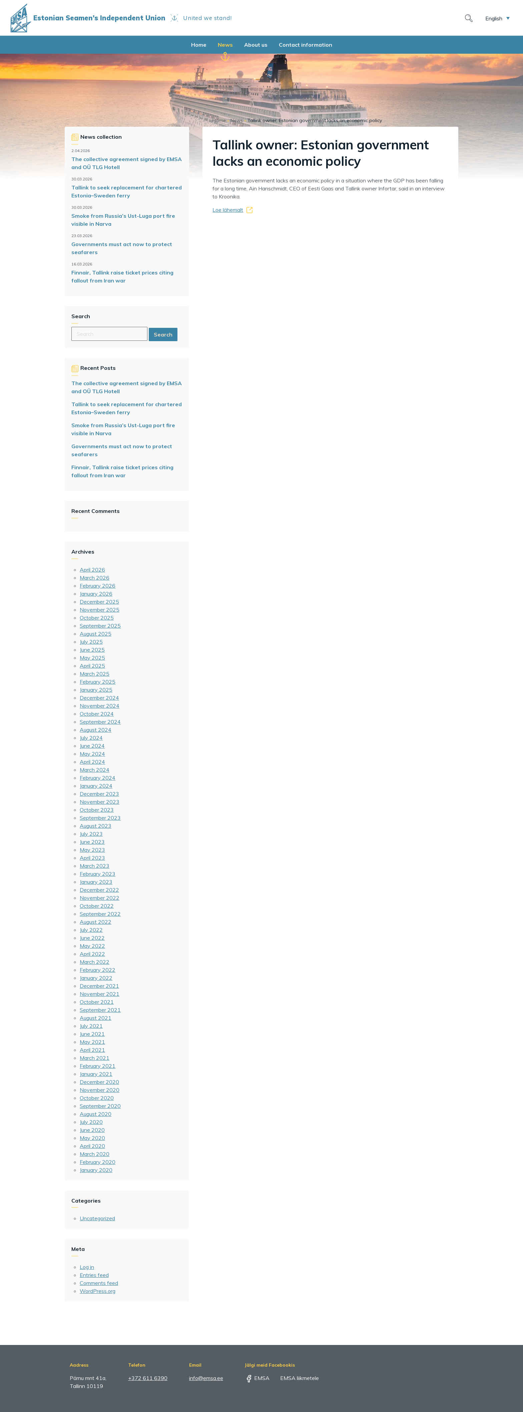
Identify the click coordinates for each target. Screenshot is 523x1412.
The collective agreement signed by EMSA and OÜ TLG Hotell (126, 163)
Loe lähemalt (227, 209)
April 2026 (92, 569)
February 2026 (97, 585)
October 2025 (97, 617)
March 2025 (94, 673)
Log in (87, 1267)
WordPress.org (97, 1291)
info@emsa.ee (206, 1378)
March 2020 (94, 1154)
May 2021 (92, 1041)
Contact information (305, 44)
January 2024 (96, 785)
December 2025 (99, 601)
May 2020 (92, 1138)
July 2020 (91, 1122)
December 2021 (99, 985)
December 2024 (99, 697)
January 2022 (96, 977)
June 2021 (92, 1033)
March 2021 (94, 1057)
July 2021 (91, 1025)
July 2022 (91, 929)
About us (256, 44)
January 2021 (96, 1074)
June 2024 (92, 745)
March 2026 (94, 577)
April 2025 (92, 665)
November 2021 (99, 993)
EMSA (257, 1378)
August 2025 (95, 633)
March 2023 (94, 865)
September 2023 (100, 817)
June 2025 (92, 649)
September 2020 (100, 1106)
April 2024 (92, 761)
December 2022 (99, 889)
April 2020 (92, 1146)
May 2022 (92, 945)
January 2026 (96, 593)
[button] (497, 18)
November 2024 (99, 705)
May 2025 (92, 657)
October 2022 (97, 905)
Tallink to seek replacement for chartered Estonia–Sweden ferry (126, 191)
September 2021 (100, 1009)
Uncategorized (97, 1218)
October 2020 (97, 1098)
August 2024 (95, 729)
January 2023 (96, 881)
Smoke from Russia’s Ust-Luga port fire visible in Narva (123, 219)
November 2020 (99, 1090)
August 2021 (95, 1017)
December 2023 (99, 793)
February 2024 (97, 777)
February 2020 (97, 1162)
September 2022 (100, 913)
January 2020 (96, 1170)
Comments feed (99, 1283)
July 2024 (91, 737)
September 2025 (100, 625)
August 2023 (95, 825)
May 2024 (92, 753)
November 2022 (99, 897)
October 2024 (97, 713)
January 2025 (96, 689)
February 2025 (97, 681)
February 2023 (97, 873)
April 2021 (92, 1049)
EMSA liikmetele (295, 1378)
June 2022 (92, 937)
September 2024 (100, 721)
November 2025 (99, 609)
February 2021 (97, 1066)
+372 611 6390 (147, 1378)
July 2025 (91, 641)
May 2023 (92, 849)
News (225, 44)
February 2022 (97, 969)
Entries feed (94, 1275)
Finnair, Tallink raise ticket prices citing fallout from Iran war (122, 276)
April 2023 (92, 857)
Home (198, 44)
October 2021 (97, 1001)
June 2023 (92, 841)
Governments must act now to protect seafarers (121, 248)
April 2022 (92, 953)
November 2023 (99, 801)
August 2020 (95, 1114)
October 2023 (97, 809)
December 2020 (99, 1082)
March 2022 (94, 961)
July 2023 (91, 833)
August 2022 (95, 921)
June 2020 (92, 1130)
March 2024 (94, 769)
